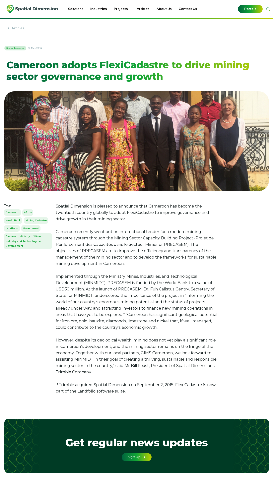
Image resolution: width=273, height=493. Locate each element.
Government (31, 228)
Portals (250, 9)
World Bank (13, 220)
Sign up (136, 457)
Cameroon (12, 212)
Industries (98, 9)
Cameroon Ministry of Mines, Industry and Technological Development (24, 241)
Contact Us (188, 9)
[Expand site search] (268, 9)
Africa (28, 212)
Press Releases (15, 48)
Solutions (75, 9)
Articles (143, 9)
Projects (121, 9)
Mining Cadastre (36, 220)
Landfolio (12, 228)
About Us (164, 9)
